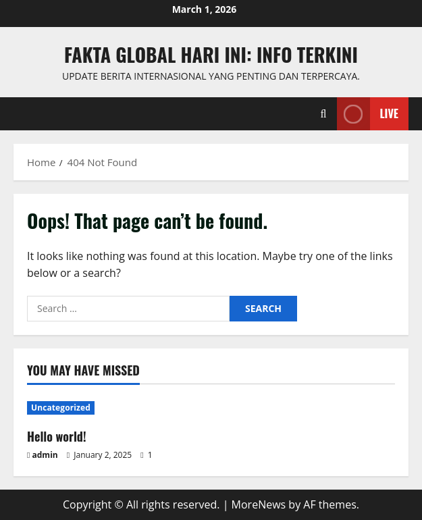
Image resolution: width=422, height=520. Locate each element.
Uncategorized (60, 407)
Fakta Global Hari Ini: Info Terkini (211, 54)
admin (45, 455)
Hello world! (56, 436)
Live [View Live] (367, 113)
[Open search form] (324, 114)
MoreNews (259, 504)
